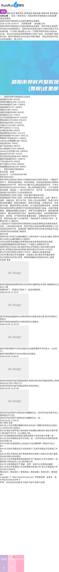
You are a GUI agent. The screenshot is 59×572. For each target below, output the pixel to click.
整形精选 (28, 13)
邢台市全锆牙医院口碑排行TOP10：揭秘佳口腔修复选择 (25, 252)
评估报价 (20, 559)
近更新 (3, 260)
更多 (9, 260)
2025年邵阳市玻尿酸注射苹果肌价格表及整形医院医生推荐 (26, 242)
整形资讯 (20, 13)
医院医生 (4, 563)
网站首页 (11, 13)
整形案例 (54, 13)
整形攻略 (37, 13)
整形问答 (45, 13)
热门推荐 (4, 423)
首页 (13, 16)
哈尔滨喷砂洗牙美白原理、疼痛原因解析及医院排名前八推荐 (27, 257)
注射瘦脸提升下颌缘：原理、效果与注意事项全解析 (30, 464)
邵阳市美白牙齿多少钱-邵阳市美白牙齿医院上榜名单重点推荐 (27, 247)
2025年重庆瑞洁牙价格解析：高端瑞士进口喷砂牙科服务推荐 (27, 255)
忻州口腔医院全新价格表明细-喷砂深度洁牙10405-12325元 (26, 249)
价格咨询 (12, 562)
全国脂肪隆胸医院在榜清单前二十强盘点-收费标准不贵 (24, 244)
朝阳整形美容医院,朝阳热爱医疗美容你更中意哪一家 (30, 436)
